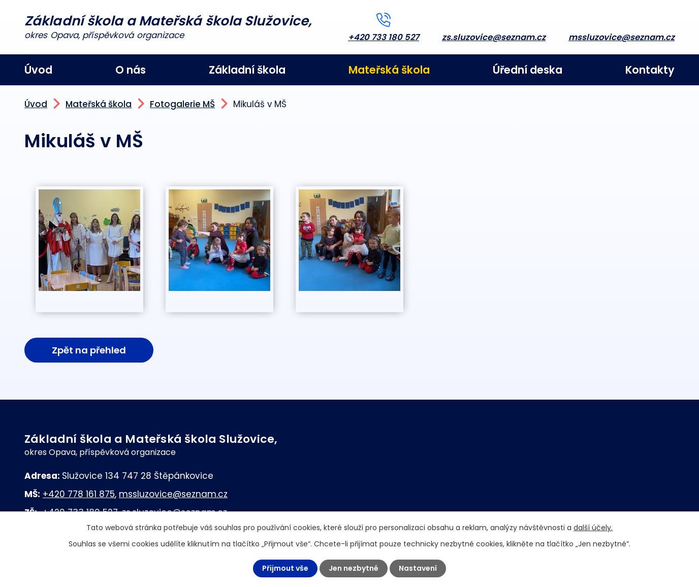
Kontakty (650, 69)
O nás (130, 69)
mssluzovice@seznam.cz (621, 37)
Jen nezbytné (353, 568)
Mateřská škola (389, 69)
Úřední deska (527, 69)
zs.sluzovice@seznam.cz (494, 37)
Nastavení (418, 568)
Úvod (38, 69)
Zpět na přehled (89, 350)
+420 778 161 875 (79, 494)
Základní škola (247, 69)
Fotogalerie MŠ (182, 104)
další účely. (593, 528)
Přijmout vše (285, 568)
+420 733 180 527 (383, 37)
